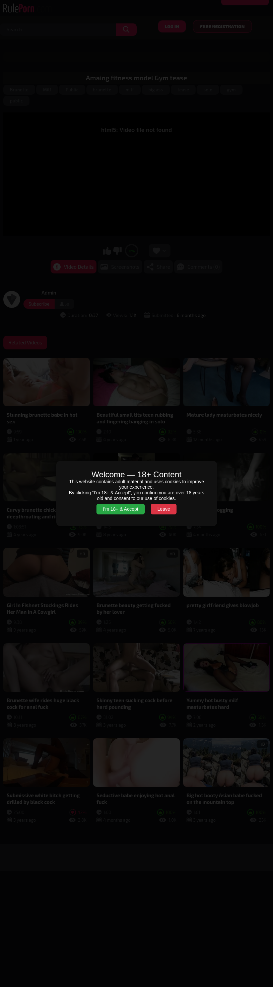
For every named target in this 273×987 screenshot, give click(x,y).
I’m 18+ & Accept (120, 509)
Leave (163, 509)
